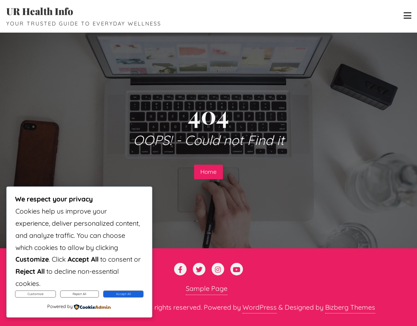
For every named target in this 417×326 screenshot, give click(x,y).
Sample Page (206, 288)
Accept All (123, 294)
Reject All (79, 294)
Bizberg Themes (350, 307)
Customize (35, 294)
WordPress (260, 307)
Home (208, 172)
